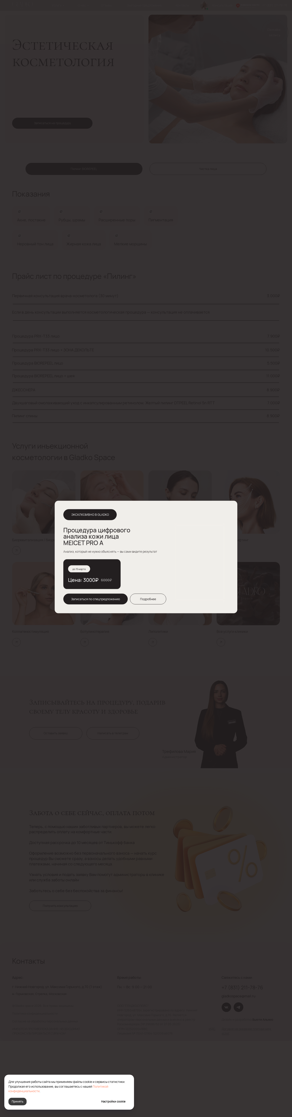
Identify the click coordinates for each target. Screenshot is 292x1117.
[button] (95, 599)
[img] (229, 509)
